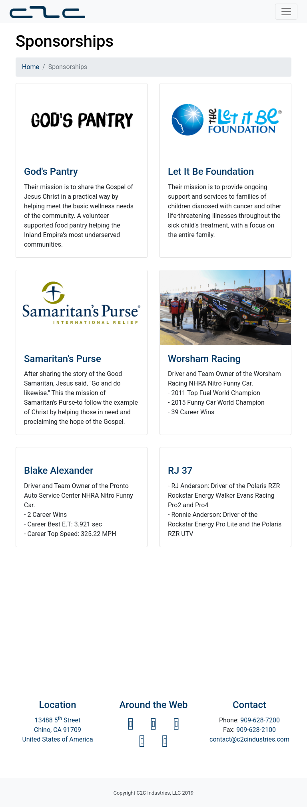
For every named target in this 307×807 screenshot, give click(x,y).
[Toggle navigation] (286, 12)
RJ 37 (180, 470)
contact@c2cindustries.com (249, 739)
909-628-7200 (260, 720)
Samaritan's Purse (62, 358)
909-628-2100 (256, 730)
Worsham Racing (204, 358)
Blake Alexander (58, 470)
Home (30, 67)
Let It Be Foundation (211, 171)
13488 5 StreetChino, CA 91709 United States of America (57, 729)
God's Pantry (51, 171)
